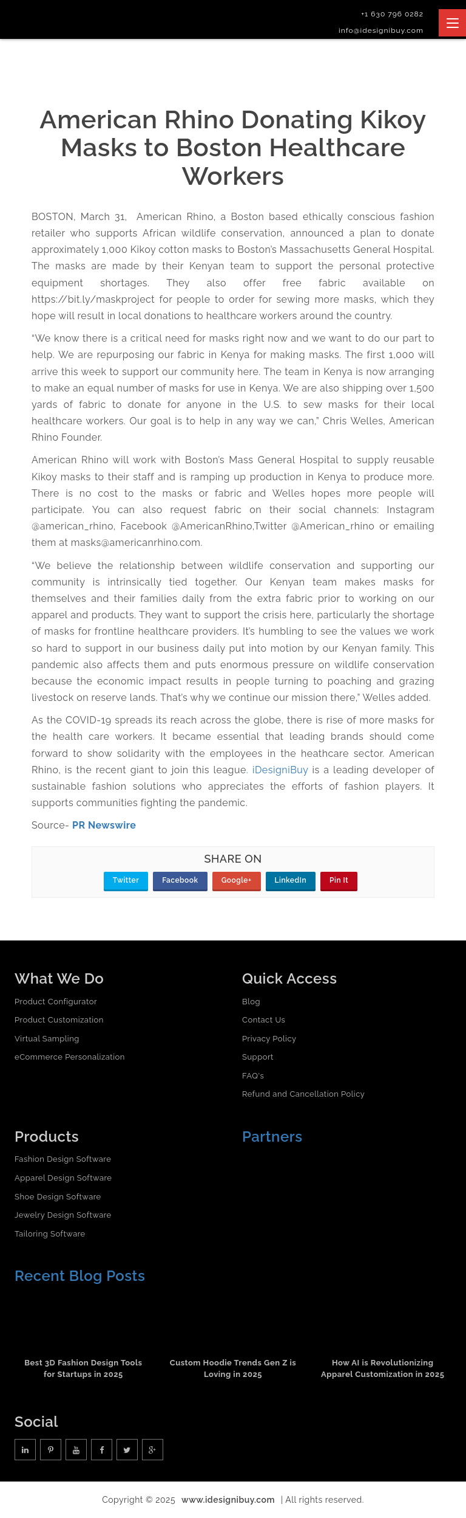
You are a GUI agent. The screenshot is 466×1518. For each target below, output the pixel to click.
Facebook (180, 880)
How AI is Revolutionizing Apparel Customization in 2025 (382, 1368)
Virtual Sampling (47, 1038)
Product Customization (59, 1019)
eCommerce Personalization (70, 1056)
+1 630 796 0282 (392, 14)
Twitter (126, 880)
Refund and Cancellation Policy (303, 1094)
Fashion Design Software (63, 1159)
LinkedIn (291, 880)
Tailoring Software (50, 1233)
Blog (251, 1001)
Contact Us (263, 1019)
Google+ (236, 880)
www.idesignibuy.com (228, 1500)
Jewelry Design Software (63, 1215)
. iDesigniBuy (277, 770)
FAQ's (253, 1075)
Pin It (338, 880)
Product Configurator (56, 1001)
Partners (272, 1136)
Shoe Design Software (58, 1196)
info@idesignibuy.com (381, 30)
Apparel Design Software (63, 1177)
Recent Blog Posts (80, 1276)
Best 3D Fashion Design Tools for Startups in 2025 (83, 1368)
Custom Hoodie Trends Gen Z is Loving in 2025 (233, 1368)
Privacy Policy (269, 1038)
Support (258, 1056)
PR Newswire (104, 825)
